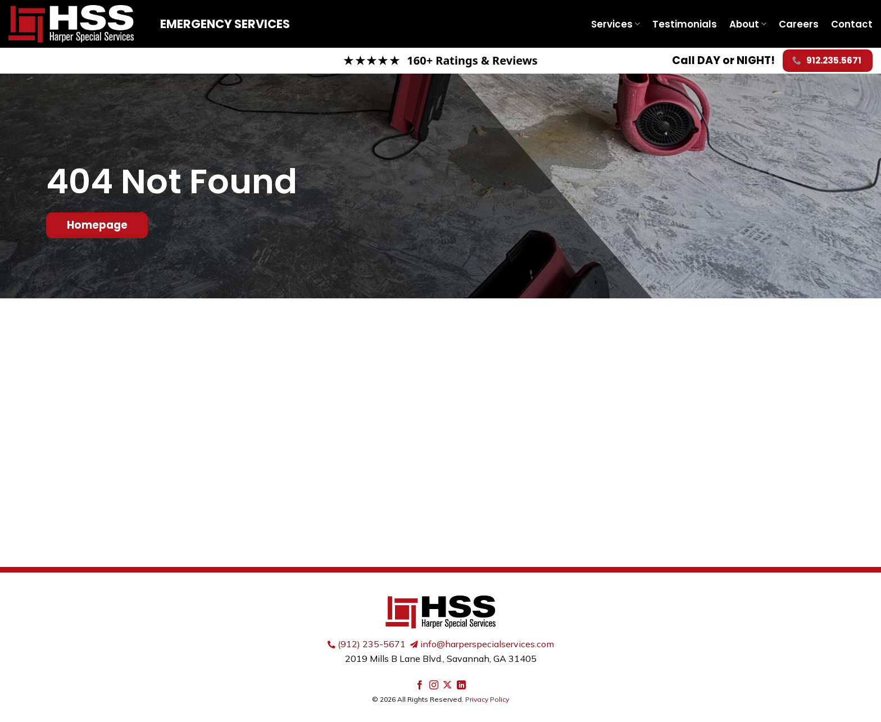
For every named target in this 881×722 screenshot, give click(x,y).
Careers (799, 24)
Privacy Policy (487, 699)
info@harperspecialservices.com (487, 644)
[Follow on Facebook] (419, 685)
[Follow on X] (447, 685)
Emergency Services (225, 24)
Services (615, 24)
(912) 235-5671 (372, 644)
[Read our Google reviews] (440, 60)
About (747, 24)
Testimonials (684, 24)
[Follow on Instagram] (433, 685)
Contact (852, 24)
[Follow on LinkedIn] (461, 685)
